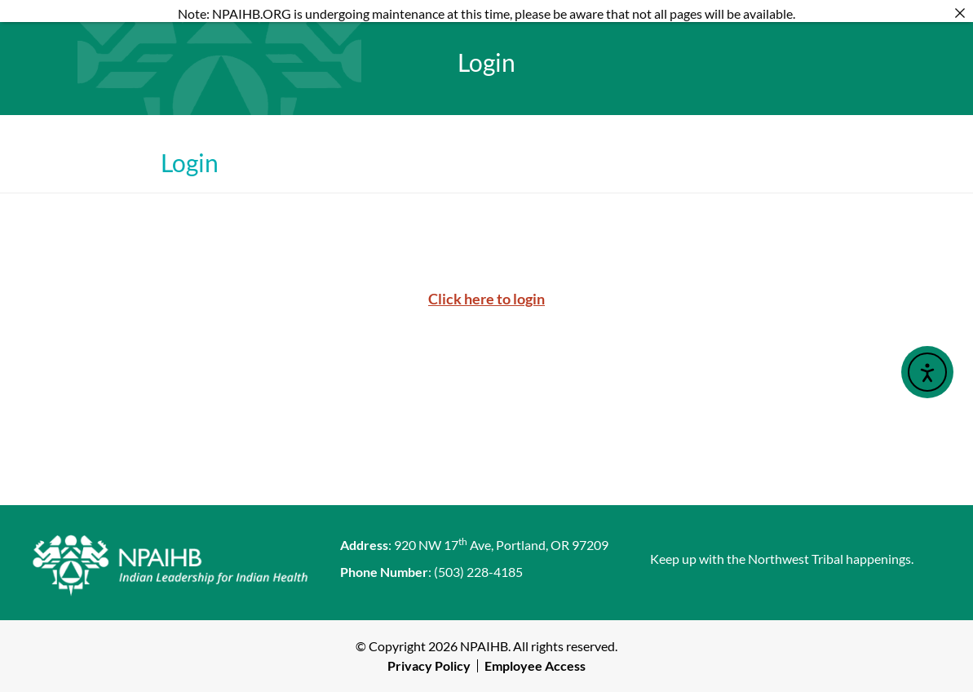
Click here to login (486, 299)
